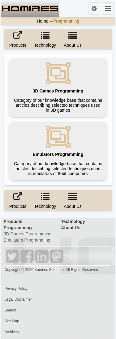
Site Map (11, 321)
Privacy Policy (16, 288)
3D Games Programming (28, 233)
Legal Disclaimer (18, 299)
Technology (73, 221)
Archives (11, 332)
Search (10, 310)
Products (13, 221)
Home (42, 21)
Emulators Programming (27, 240)
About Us (70, 227)
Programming (18, 227)
